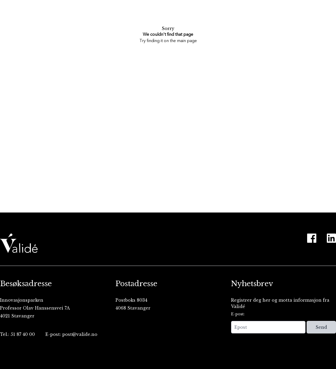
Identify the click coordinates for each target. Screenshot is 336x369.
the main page (183, 41)
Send (321, 327)
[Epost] (268, 327)
